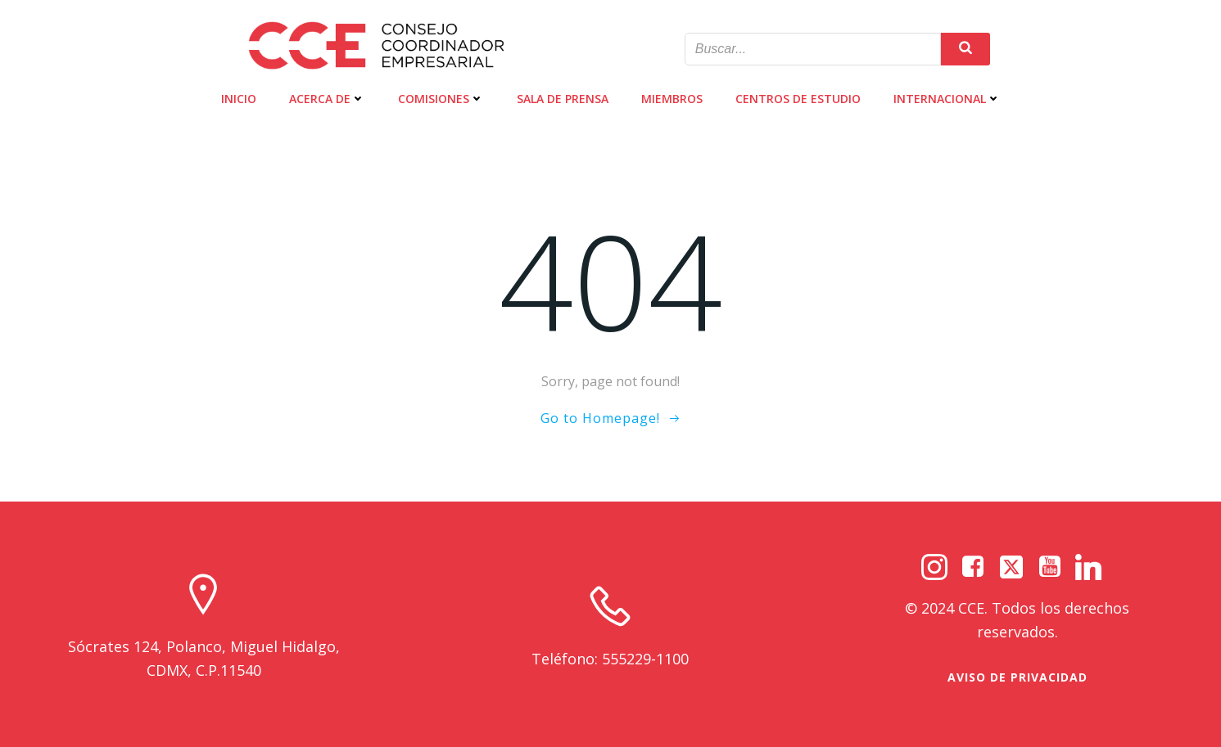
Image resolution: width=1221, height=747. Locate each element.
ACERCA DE (327, 98)
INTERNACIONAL (947, 98)
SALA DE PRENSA (562, 98)
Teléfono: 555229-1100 (610, 658)
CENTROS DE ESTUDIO (798, 98)
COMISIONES (441, 98)
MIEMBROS (672, 98)
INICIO (238, 98)
